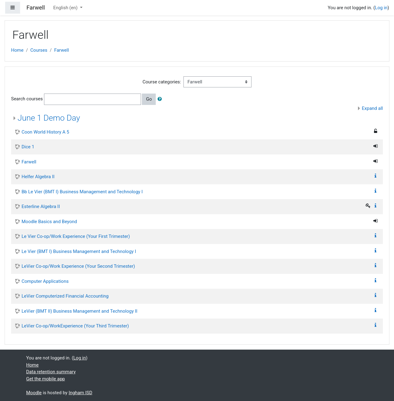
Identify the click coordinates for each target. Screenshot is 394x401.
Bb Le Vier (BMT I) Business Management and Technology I (82, 191)
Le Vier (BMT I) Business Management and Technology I (79, 251)
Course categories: (162, 82)
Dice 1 (28, 147)
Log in (381, 7)
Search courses (27, 99)
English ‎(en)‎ (66, 7)
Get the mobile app (45, 379)
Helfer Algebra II (38, 176)
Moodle (34, 392)
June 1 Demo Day (49, 117)
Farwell (61, 50)
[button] (161, 99)
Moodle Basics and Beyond (49, 221)
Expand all (372, 108)
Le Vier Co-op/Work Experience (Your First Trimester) (76, 236)
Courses (38, 50)
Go (149, 99)
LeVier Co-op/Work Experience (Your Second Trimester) (78, 266)
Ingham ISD (80, 392)
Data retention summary (51, 372)
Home (17, 50)
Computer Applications (45, 281)
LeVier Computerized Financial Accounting (65, 296)
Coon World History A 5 (45, 132)
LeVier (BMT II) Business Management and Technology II (79, 311)
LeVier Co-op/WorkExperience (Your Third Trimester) (75, 326)
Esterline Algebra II (41, 206)
